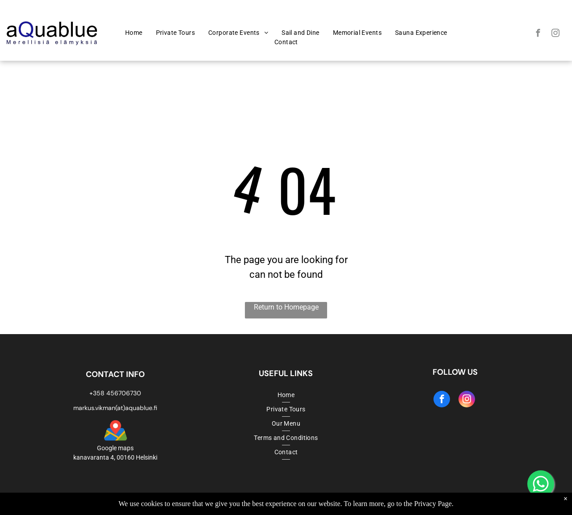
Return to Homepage (286, 307)
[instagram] (556, 34)
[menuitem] (133, 33)
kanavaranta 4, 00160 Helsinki (115, 457)
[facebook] (538, 34)
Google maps (115, 448)
